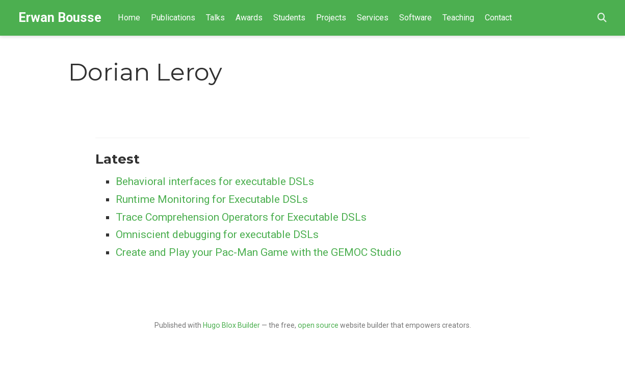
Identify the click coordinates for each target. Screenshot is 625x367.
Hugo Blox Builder (231, 325)
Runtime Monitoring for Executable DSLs (212, 199)
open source (318, 325)
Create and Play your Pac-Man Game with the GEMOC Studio (258, 252)
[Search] (602, 18)
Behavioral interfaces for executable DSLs (215, 181)
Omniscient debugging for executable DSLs (217, 234)
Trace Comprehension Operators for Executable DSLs (241, 217)
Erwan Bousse (59, 17)
